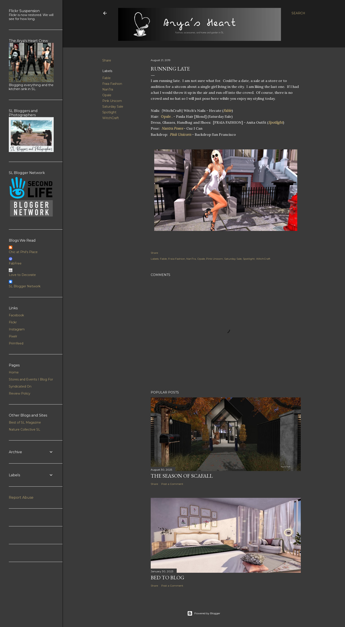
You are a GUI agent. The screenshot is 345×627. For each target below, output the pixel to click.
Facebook (16, 315)
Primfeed (16, 343)
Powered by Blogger (203, 613)
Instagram (17, 329)
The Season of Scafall (182, 475)
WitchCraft (110, 118)
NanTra (107, 89)
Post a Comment (172, 484)
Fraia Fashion (112, 84)
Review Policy (19, 393)
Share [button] (106, 60)
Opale (106, 95)
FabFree (15, 263)
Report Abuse (21, 497)
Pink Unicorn (112, 101)
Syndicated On (20, 386)
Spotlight (109, 112)
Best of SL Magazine (25, 422)
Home (14, 372)
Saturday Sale (112, 107)
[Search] (298, 13)
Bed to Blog (167, 577)
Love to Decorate (22, 275)
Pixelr (13, 336)
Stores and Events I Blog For (31, 379)
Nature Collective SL (24, 429)
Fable (106, 78)
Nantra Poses (172, 128)
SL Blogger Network (24, 286)
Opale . (166, 116)
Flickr (13, 322)
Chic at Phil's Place (23, 252)
